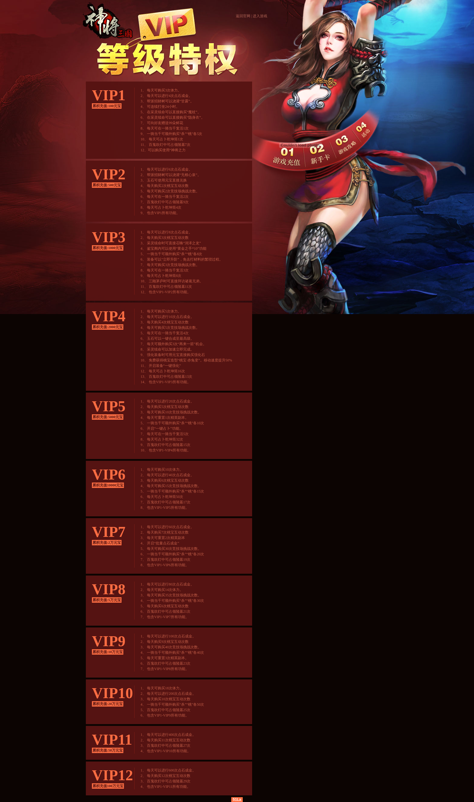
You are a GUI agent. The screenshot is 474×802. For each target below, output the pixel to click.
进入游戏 (260, 16)
